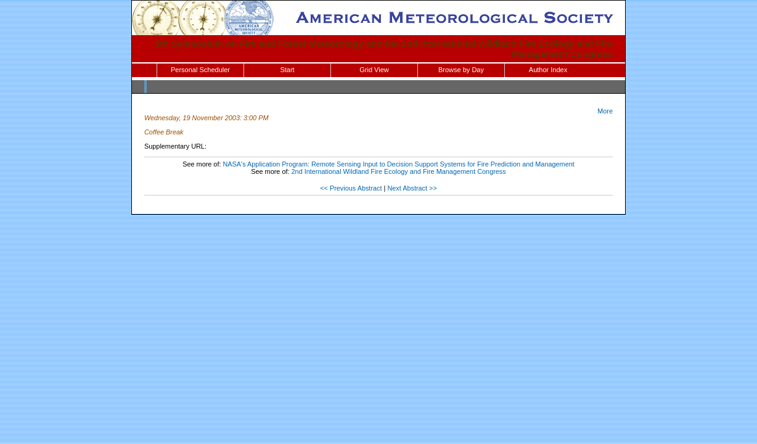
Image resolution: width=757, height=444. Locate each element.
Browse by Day (461, 69)
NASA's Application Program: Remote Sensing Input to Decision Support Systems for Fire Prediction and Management (399, 164)
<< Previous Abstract (351, 188)
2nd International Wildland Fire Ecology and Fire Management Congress (399, 171)
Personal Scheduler (200, 69)
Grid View (373, 69)
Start (287, 69)
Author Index (548, 69)
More (605, 111)
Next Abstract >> (411, 188)
